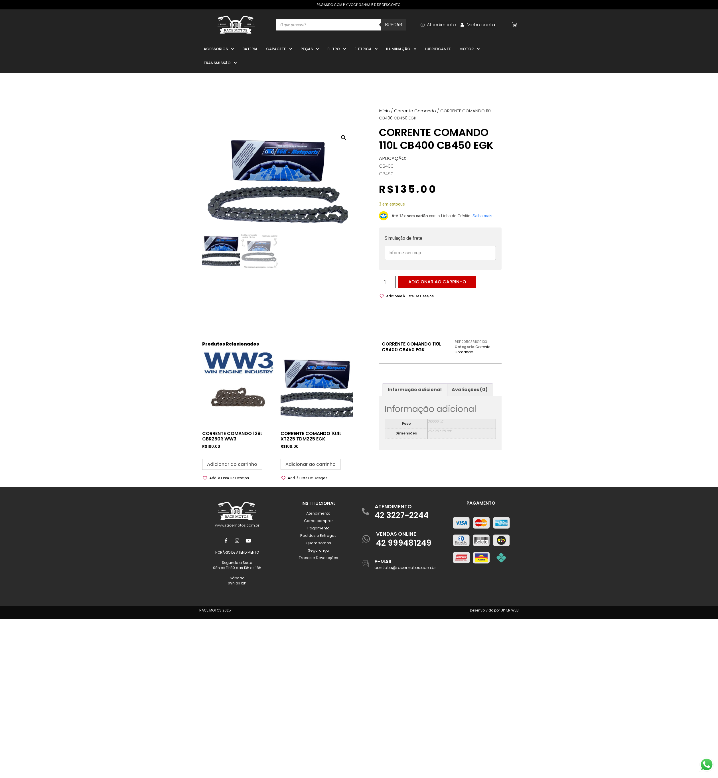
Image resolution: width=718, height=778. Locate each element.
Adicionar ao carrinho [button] (232, 464)
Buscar (393, 24)
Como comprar (318, 520)
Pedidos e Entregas (318, 535)
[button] (343, 137)
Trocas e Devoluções (318, 557)
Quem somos (318, 543)
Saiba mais (482, 216)
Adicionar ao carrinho (437, 282)
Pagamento (318, 528)
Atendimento (318, 513)
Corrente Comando (415, 111)
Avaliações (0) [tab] (470, 389)
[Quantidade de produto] (387, 282)
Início (384, 111)
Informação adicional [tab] (415, 389)
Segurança (318, 550)
